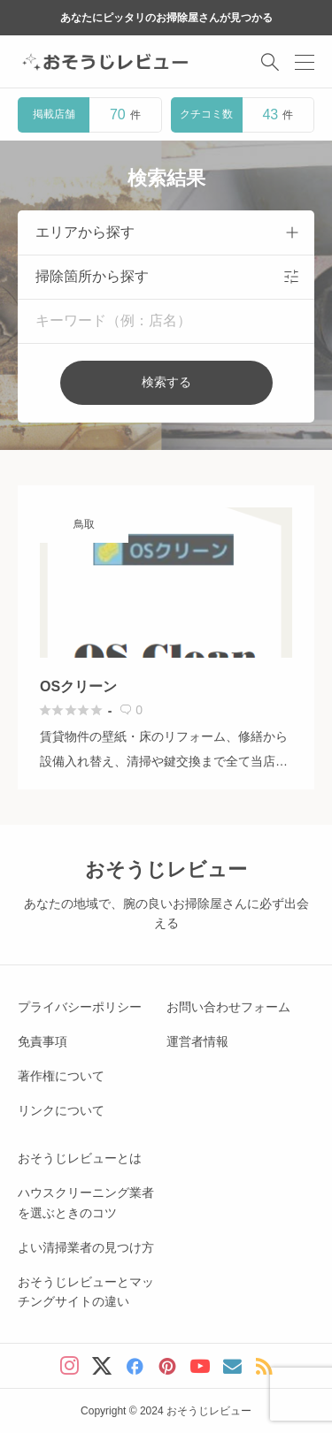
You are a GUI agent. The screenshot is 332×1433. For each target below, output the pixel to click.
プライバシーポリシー (80, 1007)
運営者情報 (197, 1041)
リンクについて (61, 1110)
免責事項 (42, 1041)
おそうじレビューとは (80, 1158)
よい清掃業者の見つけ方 (86, 1247)
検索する (166, 382)
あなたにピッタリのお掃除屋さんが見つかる (166, 17)
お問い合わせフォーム (228, 1007)
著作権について (61, 1076)
